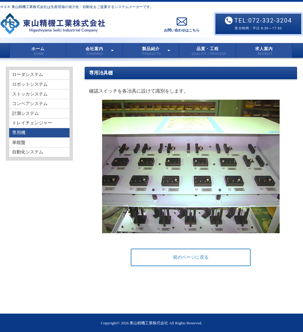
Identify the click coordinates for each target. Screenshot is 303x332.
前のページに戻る (191, 257)
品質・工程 (207, 49)
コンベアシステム (31, 108)
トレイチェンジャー (33, 130)
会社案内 (100, 49)
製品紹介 (156, 49)
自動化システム (28, 163)
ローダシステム (28, 75)
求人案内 (264, 49)
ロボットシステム (31, 86)
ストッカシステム (31, 97)
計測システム (26, 119)
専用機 (19, 141)
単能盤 (19, 152)
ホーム (38, 49)
